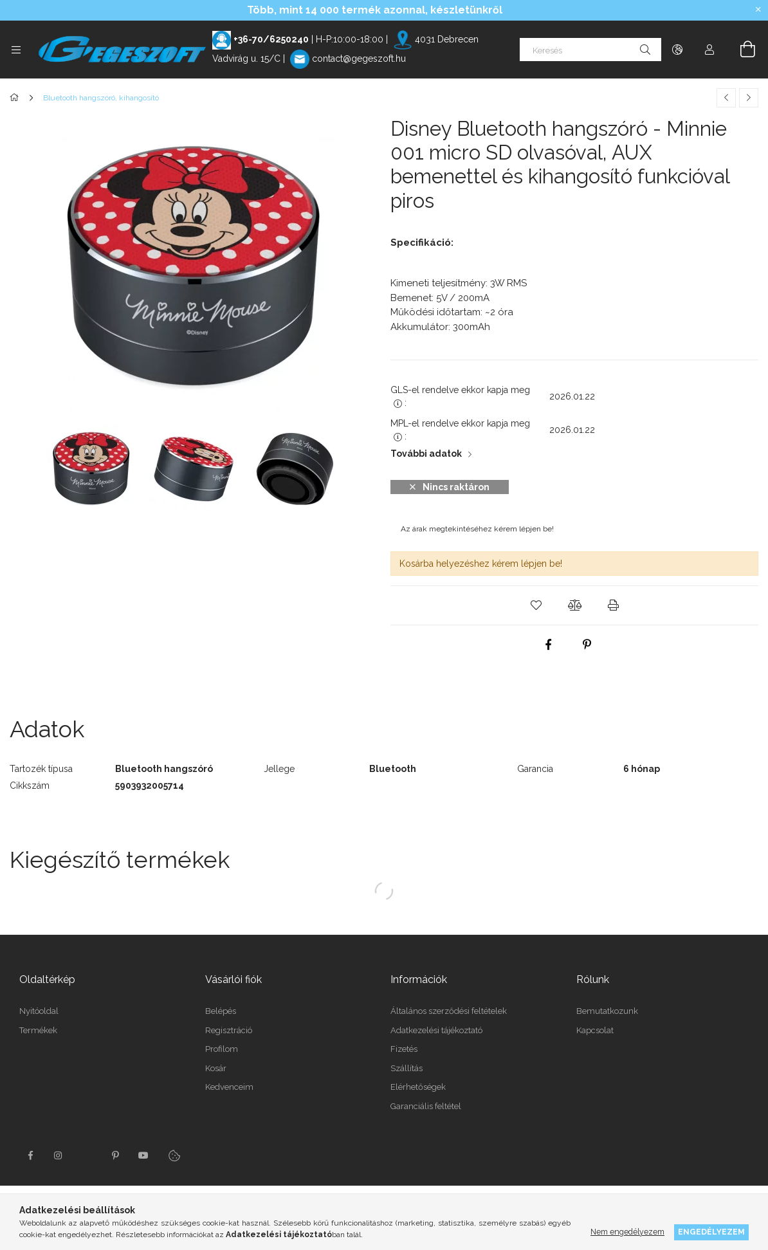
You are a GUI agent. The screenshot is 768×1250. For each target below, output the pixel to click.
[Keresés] (590, 49)
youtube (143, 1155)
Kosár (215, 1068)
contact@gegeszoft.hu (359, 58)
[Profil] (709, 49)
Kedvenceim (229, 1087)
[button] (536, 605)
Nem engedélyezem (627, 1231)
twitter (87, 1155)
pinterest (115, 1155)
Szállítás (406, 1068)
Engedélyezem (711, 1231)
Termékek (38, 1030)
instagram (58, 1155)
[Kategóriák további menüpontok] (16, 49)
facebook (30, 1155)
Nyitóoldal (39, 1011)
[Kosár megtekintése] (740, 49)
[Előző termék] (726, 97)
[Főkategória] (16, 97)
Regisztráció (228, 1030)
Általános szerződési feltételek (448, 1011)
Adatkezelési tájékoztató (436, 1030)
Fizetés (403, 1049)
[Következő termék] (748, 97)
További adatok (426, 453)
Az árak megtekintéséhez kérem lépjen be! (477, 528)
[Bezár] (758, 9)
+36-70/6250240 (271, 39)
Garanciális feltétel (425, 1106)
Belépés (220, 1011)
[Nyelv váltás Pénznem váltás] (677, 49)
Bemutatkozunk (607, 1011)
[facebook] (549, 644)
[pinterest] (587, 644)
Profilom (221, 1049)
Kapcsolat (595, 1030)
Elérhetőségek (418, 1087)
